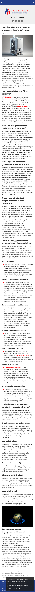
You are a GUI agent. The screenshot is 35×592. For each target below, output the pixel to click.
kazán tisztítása (22, 107)
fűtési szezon (7, 97)
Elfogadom (12, 586)
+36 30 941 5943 (17, 18)
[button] (33, 2)
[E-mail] (13, 21)
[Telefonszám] (16, 21)
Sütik (3, 588)
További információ (13, 588)
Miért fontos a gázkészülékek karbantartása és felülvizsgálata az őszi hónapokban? (15, 573)
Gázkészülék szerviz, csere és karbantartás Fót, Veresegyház (15, 576)
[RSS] (21, 21)
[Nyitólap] (1, 2)
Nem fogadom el (22, 586)
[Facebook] (19, 21)
